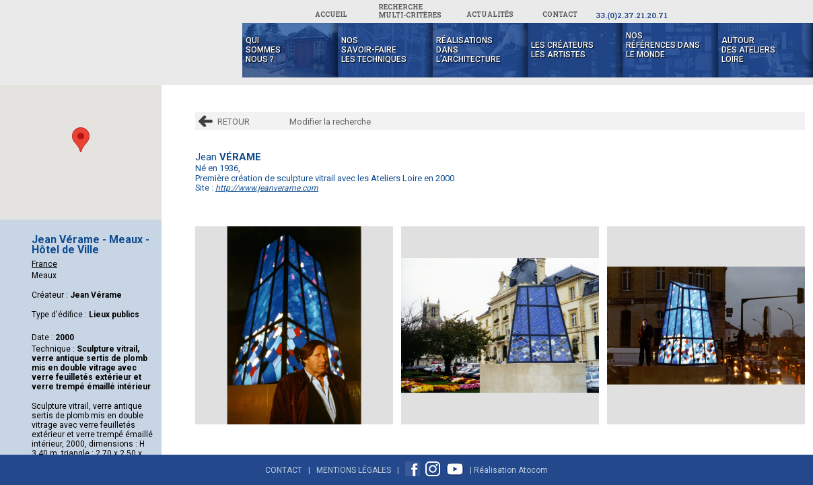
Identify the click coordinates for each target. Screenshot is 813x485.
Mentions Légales (353, 470)
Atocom (533, 470)
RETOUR (233, 122)
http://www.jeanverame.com (266, 188)
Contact (283, 470)
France (44, 264)
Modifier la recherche (330, 122)
